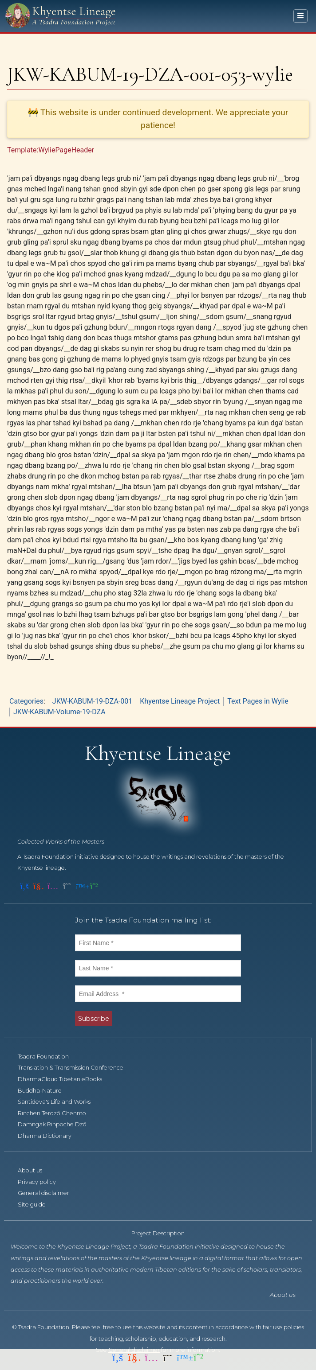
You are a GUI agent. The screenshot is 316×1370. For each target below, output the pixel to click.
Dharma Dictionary (49, 1136)
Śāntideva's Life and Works (59, 1101)
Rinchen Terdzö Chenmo (57, 1113)
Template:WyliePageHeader (50, 150)
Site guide (36, 1204)
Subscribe (93, 1019)
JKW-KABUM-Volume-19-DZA (59, 712)
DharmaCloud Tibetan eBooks (65, 1079)
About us (35, 1170)
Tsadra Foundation (48, 1056)
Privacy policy (42, 1182)
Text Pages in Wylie (257, 701)
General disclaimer (48, 1193)
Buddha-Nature (44, 1090)
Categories (26, 701)
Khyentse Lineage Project (180, 701)
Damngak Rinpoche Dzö (57, 1124)
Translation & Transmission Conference (75, 1067)
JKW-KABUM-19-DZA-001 (92, 701)
